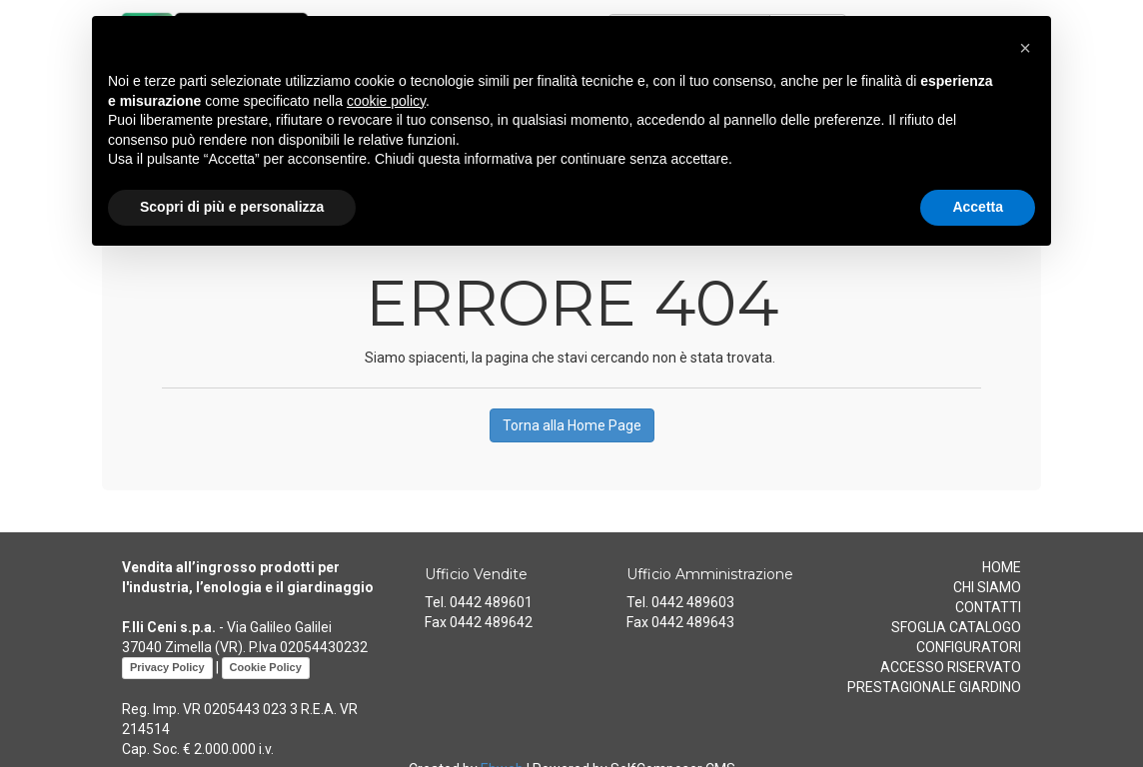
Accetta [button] (977, 207)
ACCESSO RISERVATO (950, 667)
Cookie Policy (266, 667)
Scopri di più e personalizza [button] (232, 207)
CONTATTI (988, 607)
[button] (1025, 48)
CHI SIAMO (987, 587)
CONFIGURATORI (968, 647)
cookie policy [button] (386, 101)
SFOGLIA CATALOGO (956, 627)
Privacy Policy (167, 667)
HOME (1001, 567)
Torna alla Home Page (572, 425)
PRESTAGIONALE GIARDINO (934, 687)
